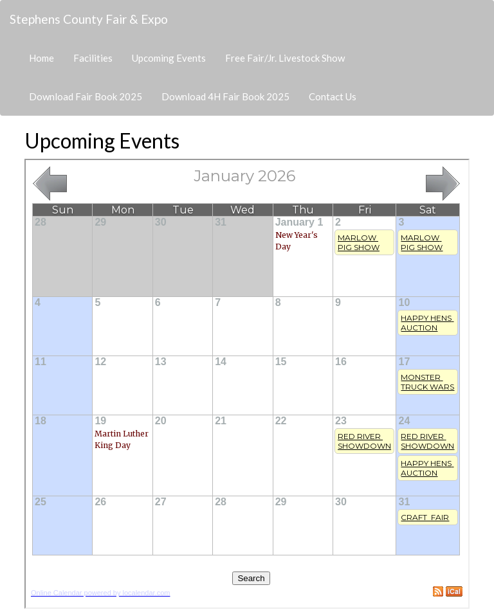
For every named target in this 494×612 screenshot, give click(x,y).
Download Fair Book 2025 (85, 96)
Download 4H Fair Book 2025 (225, 96)
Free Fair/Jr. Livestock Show (285, 58)
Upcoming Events (169, 58)
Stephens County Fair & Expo (89, 19)
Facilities (93, 58)
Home (41, 58)
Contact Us (332, 96)
